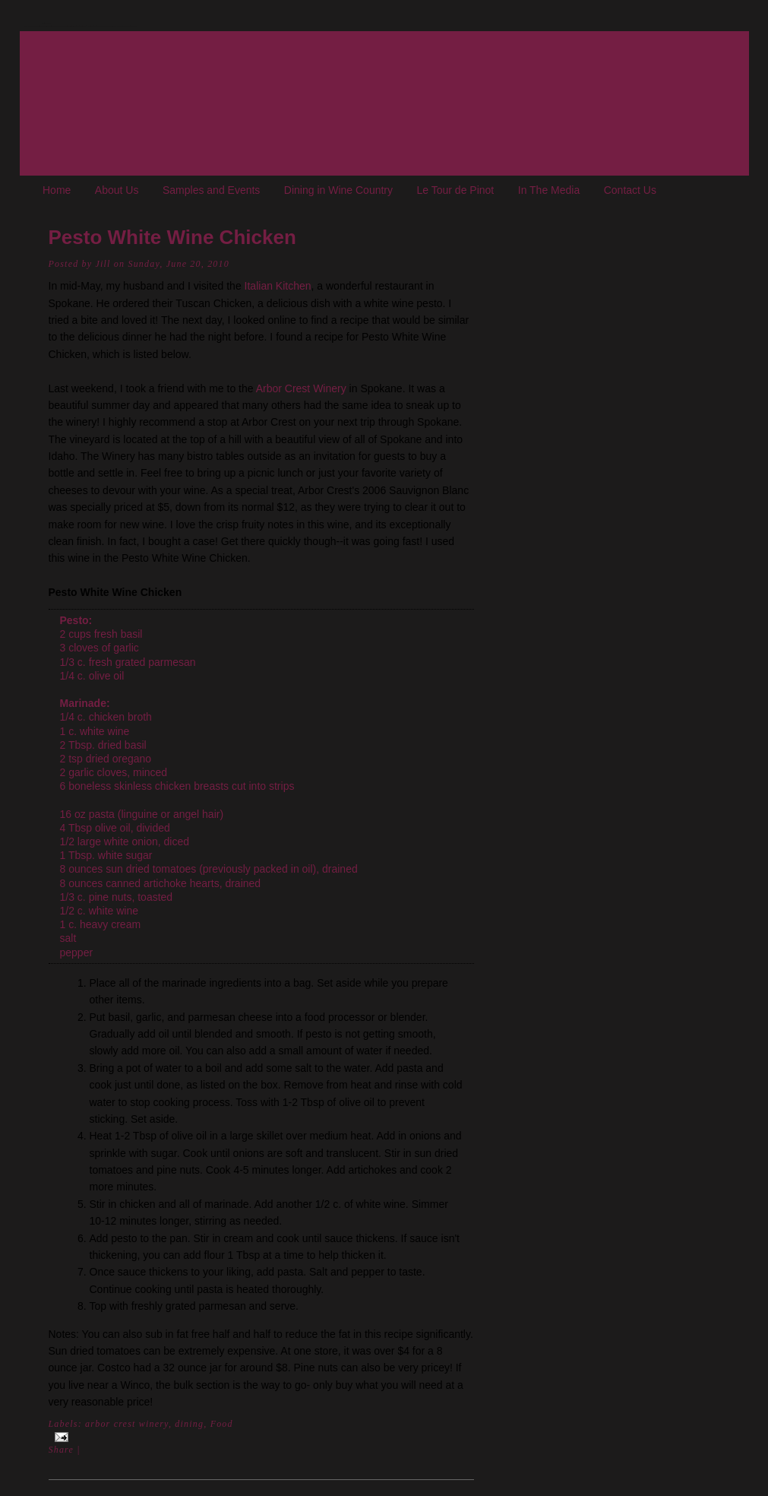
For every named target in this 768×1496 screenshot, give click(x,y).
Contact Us (630, 190)
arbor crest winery (127, 1423)
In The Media (549, 190)
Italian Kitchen (278, 286)
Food (221, 1423)
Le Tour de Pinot (456, 190)
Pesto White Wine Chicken (172, 237)
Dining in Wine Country (338, 190)
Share (61, 1449)
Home (57, 190)
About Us (117, 190)
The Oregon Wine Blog (47, 23)
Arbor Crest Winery (302, 388)
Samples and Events (211, 190)
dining (189, 1423)
